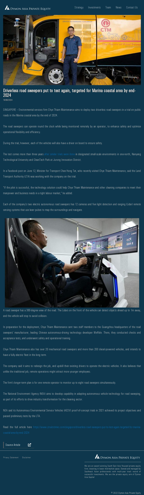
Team (108, 7)
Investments (94, 7)
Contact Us (132, 7)
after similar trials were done (59, 154)
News (119, 7)
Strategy (78, 7)
